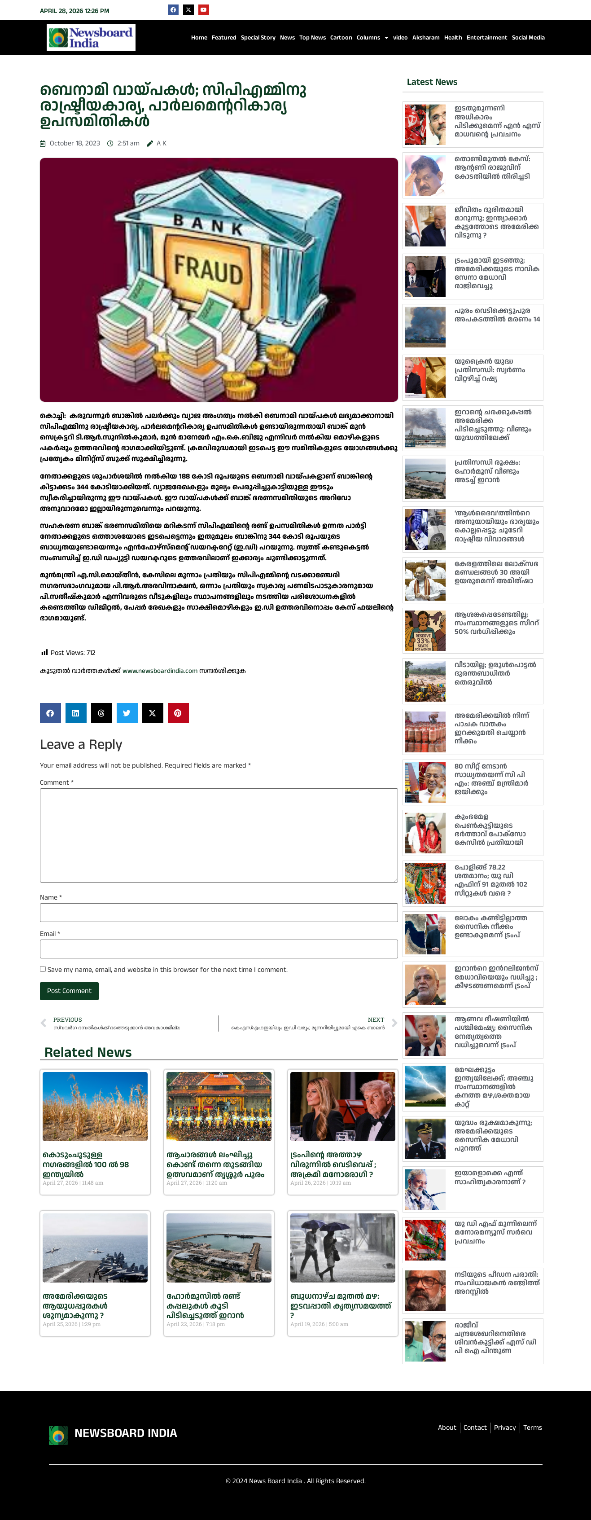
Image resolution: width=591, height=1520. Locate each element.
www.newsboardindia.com (160, 671)
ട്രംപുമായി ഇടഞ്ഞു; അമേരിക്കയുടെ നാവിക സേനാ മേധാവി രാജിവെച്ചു (497, 273)
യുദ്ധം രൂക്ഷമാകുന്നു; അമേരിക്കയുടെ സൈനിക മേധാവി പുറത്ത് (493, 1136)
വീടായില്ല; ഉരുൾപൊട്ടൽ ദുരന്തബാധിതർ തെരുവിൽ (495, 673)
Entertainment (487, 37)
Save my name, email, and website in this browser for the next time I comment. (168, 970)
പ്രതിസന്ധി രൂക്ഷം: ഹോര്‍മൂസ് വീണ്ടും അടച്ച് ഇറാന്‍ (488, 471)
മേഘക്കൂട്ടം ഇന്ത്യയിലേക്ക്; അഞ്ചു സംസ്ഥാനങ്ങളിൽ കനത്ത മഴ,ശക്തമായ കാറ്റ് (494, 1087)
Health (453, 37)
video (400, 37)
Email (50, 934)
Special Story (258, 37)
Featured (224, 37)
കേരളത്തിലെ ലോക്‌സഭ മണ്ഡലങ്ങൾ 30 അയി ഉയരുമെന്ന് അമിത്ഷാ (496, 572)
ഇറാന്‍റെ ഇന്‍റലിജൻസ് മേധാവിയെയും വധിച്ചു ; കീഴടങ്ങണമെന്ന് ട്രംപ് (496, 977)
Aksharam (426, 37)
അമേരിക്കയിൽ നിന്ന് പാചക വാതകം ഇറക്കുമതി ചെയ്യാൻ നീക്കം (492, 729)
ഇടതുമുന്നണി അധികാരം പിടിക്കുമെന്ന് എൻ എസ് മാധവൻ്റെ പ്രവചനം (497, 121)
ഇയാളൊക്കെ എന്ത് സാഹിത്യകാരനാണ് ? (490, 1177)
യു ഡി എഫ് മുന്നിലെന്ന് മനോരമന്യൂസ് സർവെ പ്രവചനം (496, 1232)
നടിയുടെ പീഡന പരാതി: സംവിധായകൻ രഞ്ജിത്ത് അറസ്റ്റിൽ (497, 1283)
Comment (57, 782)
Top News (312, 37)
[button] (50, 713)
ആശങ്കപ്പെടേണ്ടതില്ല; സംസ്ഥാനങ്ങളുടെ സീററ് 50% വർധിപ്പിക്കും (497, 623)
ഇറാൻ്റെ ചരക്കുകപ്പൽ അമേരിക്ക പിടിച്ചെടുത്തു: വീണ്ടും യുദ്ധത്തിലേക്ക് (493, 425)
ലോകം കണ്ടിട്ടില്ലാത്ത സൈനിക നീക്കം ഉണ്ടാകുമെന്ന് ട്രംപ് (491, 926)
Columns (373, 37)
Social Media (528, 37)
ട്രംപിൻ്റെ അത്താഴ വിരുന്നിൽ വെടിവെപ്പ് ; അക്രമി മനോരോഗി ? (333, 1164)
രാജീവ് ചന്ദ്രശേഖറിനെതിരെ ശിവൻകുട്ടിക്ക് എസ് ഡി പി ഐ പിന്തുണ (495, 1338)
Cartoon (341, 37)
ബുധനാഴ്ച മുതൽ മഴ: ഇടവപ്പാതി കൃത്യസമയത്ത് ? (340, 1306)
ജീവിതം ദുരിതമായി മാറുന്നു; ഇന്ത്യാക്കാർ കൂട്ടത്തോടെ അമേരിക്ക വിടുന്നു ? (497, 223)
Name (51, 897)
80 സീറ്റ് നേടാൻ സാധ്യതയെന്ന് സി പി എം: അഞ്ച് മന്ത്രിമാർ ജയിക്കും (492, 779)
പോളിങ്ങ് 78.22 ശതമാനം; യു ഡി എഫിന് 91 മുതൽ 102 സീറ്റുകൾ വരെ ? (491, 880)
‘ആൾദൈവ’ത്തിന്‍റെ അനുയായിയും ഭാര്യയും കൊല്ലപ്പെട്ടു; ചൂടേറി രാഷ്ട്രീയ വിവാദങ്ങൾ (497, 526)
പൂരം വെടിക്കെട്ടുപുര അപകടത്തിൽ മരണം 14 (497, 315)
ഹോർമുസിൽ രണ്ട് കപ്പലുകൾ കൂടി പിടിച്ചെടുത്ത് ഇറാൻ (205, 1306)
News (287, 37)
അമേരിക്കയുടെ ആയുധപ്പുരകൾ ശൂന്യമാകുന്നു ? (75, 1306)
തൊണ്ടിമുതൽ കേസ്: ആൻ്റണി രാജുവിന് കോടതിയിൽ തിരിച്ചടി (492, 167)
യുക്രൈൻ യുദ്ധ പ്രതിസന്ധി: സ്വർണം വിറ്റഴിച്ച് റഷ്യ (490, 370)
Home (199, 37)
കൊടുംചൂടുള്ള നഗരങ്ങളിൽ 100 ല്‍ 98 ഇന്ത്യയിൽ (86, 1164)
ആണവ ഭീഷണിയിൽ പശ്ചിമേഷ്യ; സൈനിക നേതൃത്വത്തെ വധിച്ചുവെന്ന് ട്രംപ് (493, 1032)
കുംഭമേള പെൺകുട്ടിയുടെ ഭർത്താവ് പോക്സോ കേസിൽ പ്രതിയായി (490, 830)
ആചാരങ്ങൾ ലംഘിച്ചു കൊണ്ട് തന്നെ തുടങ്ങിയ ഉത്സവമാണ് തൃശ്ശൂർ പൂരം (215, 1164)
